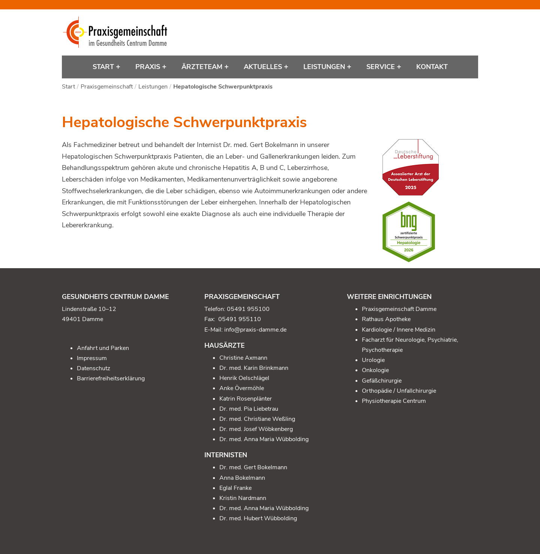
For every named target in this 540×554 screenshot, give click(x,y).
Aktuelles (264, 66)
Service (381, 66)
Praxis (148, 66)
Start (104, 66)
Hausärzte (224, 345)
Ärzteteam (203, 66)
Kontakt (432, 66)
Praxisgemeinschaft (107, 87)
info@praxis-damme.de (255, 330)
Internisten (225, 454)
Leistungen (325, 66)
